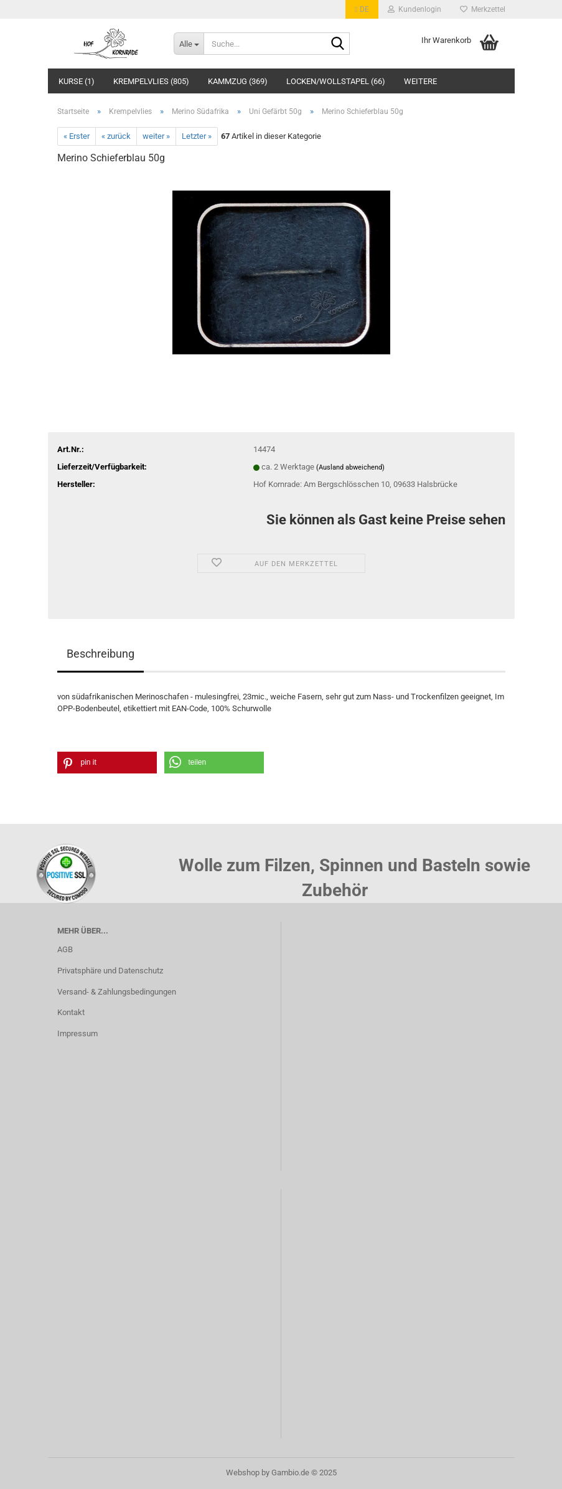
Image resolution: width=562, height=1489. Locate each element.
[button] (361, 9)
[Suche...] (189, 43)
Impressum (77, 1033)
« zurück (116, 136)
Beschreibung (100, 653)
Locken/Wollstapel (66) (335, 81)
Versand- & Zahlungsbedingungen (116, 991)
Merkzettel (482, 9)
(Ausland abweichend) (350, 467)
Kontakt (71, 1012)
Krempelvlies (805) (151, 81)
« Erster (76, 136)
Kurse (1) (77, 81)
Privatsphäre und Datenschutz (110, 970)
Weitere (420, 81)
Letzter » (197, 136)
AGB (65, 949)
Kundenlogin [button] (414, 9)
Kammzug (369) (238, 81)
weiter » (156, 136)
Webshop (243, 1472)
